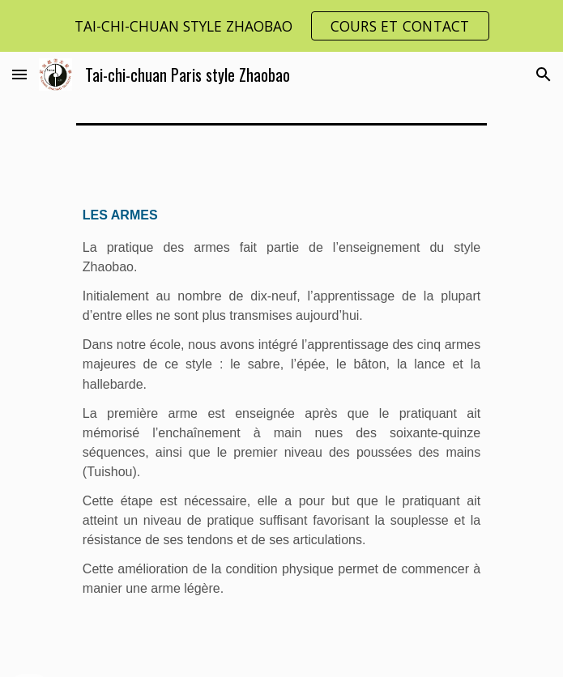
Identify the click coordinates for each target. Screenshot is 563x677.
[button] (19, 74)
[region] (281, 26)
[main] (281, 411)
